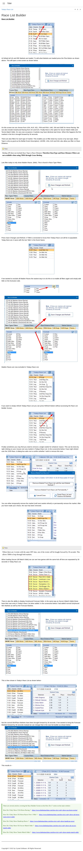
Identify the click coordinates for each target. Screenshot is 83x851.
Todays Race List (7, 9)
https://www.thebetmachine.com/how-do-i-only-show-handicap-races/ (52, 821)
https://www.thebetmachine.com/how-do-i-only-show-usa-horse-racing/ (54, 810)
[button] (75, 9)
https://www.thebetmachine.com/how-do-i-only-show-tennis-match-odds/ (55, 832)
